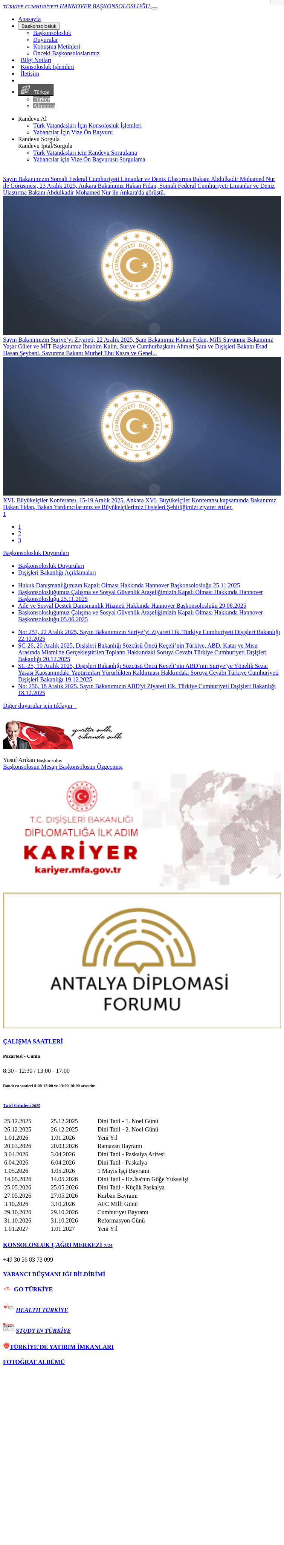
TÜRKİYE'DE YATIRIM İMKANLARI (58, 1347)
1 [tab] (19, 526)
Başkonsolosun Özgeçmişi (90, 766)
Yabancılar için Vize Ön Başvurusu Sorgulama (89, 159)
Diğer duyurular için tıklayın (40, 706)
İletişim (30, 73)
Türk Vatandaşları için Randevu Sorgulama (85, 152)
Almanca (44, 106)
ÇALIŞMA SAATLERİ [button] (33, 1041)
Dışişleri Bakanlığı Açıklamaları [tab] (57, 572)
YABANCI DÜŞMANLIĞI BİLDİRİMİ (54, 1274)
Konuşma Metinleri (56, 46)
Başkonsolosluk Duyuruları (36, 553)
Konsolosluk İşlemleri (47, 67)
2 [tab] (19, 533)
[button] (142, 1105)
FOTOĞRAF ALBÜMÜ (34, 1362)
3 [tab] (19, 540)
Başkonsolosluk (38, 26)
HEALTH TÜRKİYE (42, 1310)
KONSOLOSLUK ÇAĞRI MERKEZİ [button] (58, 1245)
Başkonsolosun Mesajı (31, 766)
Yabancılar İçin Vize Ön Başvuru (73, 132)
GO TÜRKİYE (33, 1289)
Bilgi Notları (36, 60)
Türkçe (35, 90)
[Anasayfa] (29, 19)
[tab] (142, 1041)
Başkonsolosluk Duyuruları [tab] (51, 566)
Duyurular (45, 39)
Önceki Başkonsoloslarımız (66, 53)
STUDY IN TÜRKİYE (43, 1331)
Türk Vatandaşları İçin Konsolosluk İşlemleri (87, 125)
